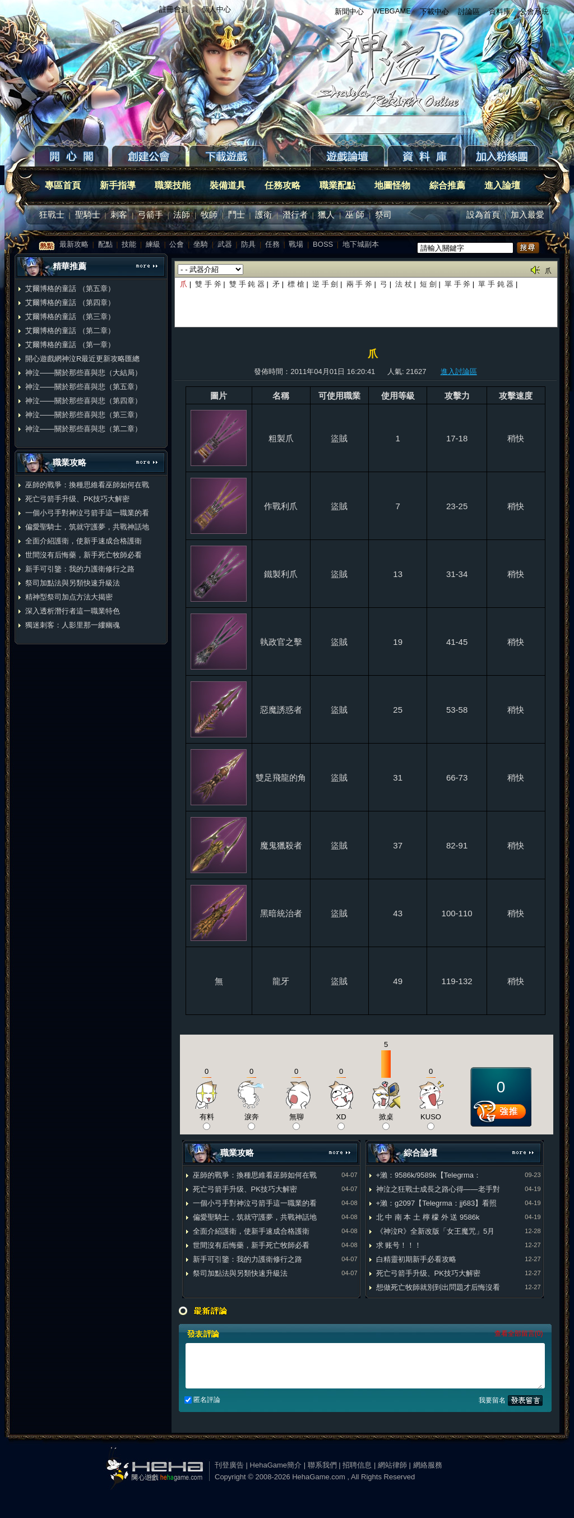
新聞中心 (349, 11)
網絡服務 (427, 1465)
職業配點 (337, 185)
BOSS (323, 244)
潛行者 (295, 214)
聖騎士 (87, 214)
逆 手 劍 (325, 284)
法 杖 (403, 284)
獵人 (326, 214)
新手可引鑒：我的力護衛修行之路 (80, 569)
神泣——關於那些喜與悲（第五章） (83, 386)
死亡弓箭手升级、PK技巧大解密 (77, 499)
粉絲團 (503, 157)
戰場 (296, 244)
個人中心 (216, 9)
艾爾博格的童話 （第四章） (70, 302)
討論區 (469, 11)
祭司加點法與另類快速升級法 (72, 583)
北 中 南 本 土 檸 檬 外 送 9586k (428, 1217)
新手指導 (118, 185)
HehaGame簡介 (276, 1465)
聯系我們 (322, 1465)
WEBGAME (392, 11)
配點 (105, 244)
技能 (129, 244)
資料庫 (500, 11)
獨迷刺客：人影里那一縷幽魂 (72, 625)
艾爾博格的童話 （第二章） (70, 330)
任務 (272, 244)
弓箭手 (150, 214)
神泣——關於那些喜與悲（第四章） (83, 400)
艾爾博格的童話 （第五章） (70, 288)
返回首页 (395, 67)
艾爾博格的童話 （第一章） (70, 344)
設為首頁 (483, 214)
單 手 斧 (459, 284)
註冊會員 (173, 9)
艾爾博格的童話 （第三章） (70, 316)
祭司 (383, 214)
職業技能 (173, 185)
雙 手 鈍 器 (247, 284)
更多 (147, 267)
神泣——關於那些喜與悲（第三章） (83, 414)
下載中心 (434, 11)
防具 (248, 244)
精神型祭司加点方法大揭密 (69, 597)
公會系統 (534, 11)
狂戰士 (51, 214)
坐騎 (200, 244)
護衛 (263, 214)
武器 (224, 244)
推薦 (500, 1115)
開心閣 (73, 157)
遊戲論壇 (348, 157)
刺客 (118, 214)
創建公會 (150, 157)
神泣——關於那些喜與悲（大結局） (83, 372)
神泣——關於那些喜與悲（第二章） (83, 429)
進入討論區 (459, 371)
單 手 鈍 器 (495, 284)
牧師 (209, 214)
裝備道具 (228, 185)
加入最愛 (527, 214)
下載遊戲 (249, 157)
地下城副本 (360, 244)
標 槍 (296, 284)
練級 (153, 244)
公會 (176, 244)
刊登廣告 (229, 1465)
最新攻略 (74, 244)
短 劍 (429, 284)
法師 (181, 214)
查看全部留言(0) (518, 1333)
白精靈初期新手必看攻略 (416, 1259)
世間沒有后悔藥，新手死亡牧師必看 (83, 555)
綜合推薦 (447, 185)
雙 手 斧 (209, 284)
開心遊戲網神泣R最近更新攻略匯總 (82, 358)
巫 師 (354, 214)
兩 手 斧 (359, 284)
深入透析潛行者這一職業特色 (72, 611)
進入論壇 (502, 185)
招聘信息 (357, 1465)
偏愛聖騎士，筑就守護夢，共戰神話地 (87, 527)
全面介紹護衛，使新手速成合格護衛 (83, 541)
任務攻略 (282, 185)
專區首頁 (63, 185)
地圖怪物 (392, 185)
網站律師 (392, 1465)
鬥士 (236, 214)
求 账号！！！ (399, 1245)
